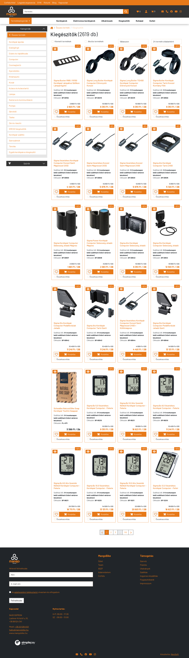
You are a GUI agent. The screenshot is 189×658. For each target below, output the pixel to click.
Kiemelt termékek (63, 41)
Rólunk (47, 2)
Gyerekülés (14, 71)
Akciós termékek (95, 41)
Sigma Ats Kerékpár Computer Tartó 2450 (163, 164)
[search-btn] (126, 11)
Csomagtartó (15, 65)
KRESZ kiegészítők (17, 129)
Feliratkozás (16, 600)
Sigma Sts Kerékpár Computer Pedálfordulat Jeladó (65, 325)
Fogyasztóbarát (147, 579)
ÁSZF (100, 568)
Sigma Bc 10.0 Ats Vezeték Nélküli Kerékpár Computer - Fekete (133, 485)
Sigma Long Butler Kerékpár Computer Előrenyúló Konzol (100, 83)
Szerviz (143, 561)
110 (125, 532)
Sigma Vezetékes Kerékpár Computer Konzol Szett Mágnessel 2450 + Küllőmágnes (132, 324)
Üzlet (100, 561)
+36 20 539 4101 (22, 626)
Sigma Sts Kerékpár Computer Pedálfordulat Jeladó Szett (164, 325)
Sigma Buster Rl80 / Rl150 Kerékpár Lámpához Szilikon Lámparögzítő (67, 83)
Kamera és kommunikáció (21, 100)
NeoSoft (175, 654)
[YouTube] (176, 11)
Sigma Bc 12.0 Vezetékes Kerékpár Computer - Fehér (165, 486)
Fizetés (143, 565)
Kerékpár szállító (16, 134)
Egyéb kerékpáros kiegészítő (22, 152)
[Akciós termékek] (86, 41)
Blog (54, 2)
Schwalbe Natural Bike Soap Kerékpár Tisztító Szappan (66, 409)
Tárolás (12, 146)
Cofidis (101, 576)
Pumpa (12, 105)
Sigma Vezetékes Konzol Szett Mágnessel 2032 (98, 164)
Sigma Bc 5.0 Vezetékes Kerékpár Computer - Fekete (100, 406)
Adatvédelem (104, 572)
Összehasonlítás (63, 117)
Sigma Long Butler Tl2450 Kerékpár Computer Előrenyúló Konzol (132, 83)
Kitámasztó (14, 76)
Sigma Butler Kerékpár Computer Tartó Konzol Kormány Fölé (163, 83)
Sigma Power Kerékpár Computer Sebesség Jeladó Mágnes (99, 243)
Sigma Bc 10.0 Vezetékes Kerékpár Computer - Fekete (100, 486)
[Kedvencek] (138, 11)
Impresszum (145, 583)
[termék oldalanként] (166, 41)
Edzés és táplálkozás (18, 53)
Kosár (11, 82)
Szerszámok (14, 140)
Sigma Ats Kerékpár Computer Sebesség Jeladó (133, 244)
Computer (13, 59)
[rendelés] (133, 41)
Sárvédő (13, 111)
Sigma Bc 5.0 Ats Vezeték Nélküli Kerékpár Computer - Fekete (133, 405)
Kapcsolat (63, 2)
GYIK (39, 2)
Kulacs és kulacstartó (19, 88)
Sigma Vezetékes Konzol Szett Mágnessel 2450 (131, 164)
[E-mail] (162, 11)
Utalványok (145, 568)
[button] (153, 11)
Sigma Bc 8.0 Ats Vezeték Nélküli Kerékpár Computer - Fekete (67, 485)
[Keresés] (73, 11)
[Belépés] (146, 11)
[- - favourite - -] (56, 111)
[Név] (51, 574)
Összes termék (17, 35)
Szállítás (144, 572)
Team (100, 565)
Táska (11, 117)
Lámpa (12, 94)
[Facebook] (171, 11)
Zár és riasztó (15, 123)
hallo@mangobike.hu (19, 630)
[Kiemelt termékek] (52, 41)
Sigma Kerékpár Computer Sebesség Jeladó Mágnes (66, 244)
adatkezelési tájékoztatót (26, 592)
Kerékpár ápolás (16, 42)
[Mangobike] (51, 27)
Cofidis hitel (9, 2)
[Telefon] (167, 11)
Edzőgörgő (14, 47)
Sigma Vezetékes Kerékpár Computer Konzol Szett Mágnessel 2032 (66, 163)
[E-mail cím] (51, 583)
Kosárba (69, 111)
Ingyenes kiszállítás (149, 576)
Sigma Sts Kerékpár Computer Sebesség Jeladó (166, 244)
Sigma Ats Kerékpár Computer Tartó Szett (97, 326)
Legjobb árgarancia (26, 2)
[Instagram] (180, 11)
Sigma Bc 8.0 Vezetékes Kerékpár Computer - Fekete (166, 406)
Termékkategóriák (20, 21)
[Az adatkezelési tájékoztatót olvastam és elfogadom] (10, 592)
